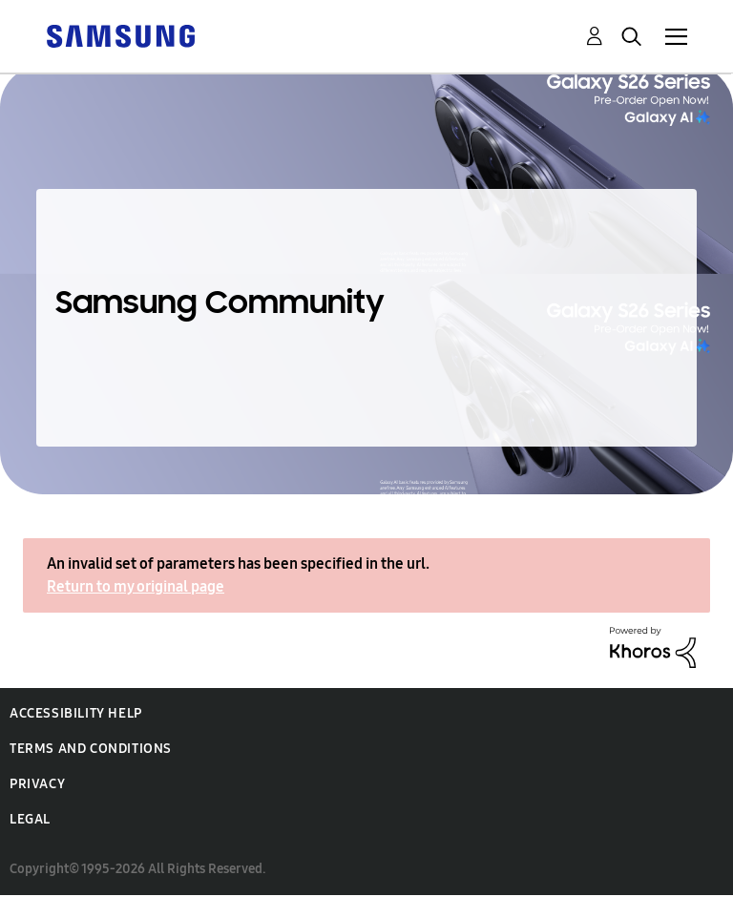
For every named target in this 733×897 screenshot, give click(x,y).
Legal (30, 819)
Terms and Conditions (91, 749)
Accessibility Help (76, 713)
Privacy (37, 784)
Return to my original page (135, 586)
